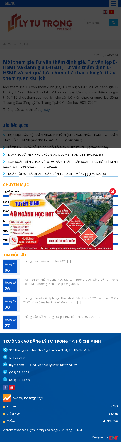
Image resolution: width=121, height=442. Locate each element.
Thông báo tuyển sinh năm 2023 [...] (47, 261)
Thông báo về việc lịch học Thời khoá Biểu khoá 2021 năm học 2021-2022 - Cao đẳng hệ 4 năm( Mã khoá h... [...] (70, 300)
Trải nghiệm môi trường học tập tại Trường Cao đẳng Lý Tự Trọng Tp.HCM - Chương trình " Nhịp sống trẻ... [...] (70, 282)
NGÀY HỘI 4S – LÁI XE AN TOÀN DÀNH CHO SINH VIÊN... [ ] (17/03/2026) (57, 174)
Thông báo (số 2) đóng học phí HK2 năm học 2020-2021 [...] (62, 317)
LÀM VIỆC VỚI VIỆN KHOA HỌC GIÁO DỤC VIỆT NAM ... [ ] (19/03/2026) (55, 154)
